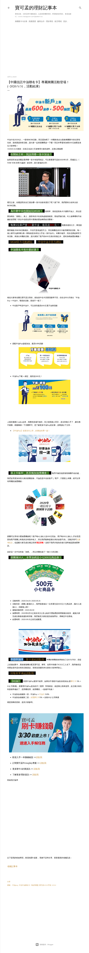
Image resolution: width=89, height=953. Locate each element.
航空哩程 (58, 21)
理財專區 (49, 21)
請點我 (39, 757)
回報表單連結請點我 (22, 673)
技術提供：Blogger (44, 944)
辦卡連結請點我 (35, 659)
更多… (65, 21)
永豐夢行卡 (35, 697)
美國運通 (32, 21)
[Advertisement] (44, 51)
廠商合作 (40, 21)
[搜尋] (80, 7)
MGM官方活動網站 (21, 242)
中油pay (15, 885)
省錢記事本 (12, 866)
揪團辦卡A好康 (21, 21)
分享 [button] (8, 882)
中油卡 (42, 694)
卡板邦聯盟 (34, 885)
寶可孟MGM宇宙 (45, 885)
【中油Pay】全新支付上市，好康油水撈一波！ (31, 431)
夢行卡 (73, 681)
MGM (54, 885)
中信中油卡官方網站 (49, 242)
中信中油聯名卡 (24, 885)
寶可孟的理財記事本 (36, 8)
